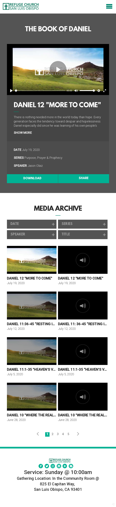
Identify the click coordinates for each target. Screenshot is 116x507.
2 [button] (52, 434)
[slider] (40, 90)
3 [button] (58, 434)
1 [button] (47, 434)
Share (83, 178)
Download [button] (32, 178)
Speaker (20, 165)
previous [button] (38, 434)
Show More (23, 132)
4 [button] (63, 434)
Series (19, 157)
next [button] (77, 434)
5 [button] (68, 434)
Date (17, 150)
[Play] (11, 90)
